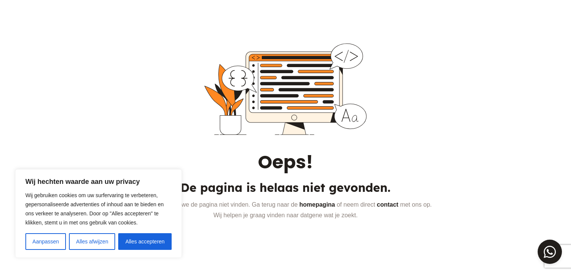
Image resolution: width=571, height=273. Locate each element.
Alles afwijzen (92, 241)
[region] (98, 213)
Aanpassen (46, 241)
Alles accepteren (145, 241)
